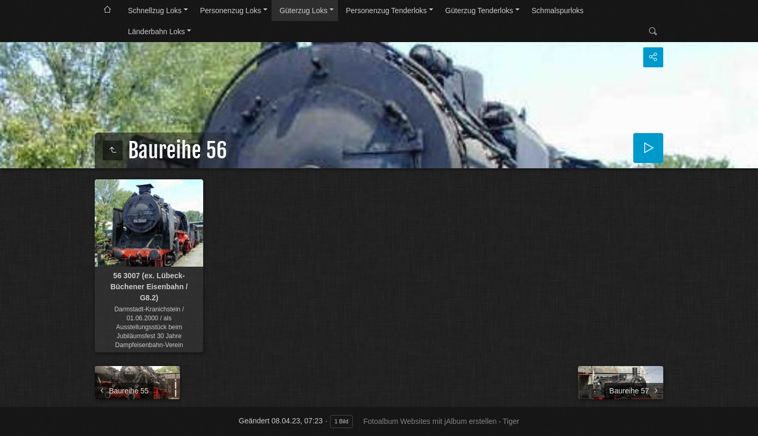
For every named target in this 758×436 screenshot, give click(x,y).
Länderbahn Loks (156, 31)
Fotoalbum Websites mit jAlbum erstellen (429, 421)
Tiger (511, 421)
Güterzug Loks (303, 10)
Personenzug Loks (230, 10)
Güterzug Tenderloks (479, 10)
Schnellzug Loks (155, 10)
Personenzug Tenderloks (386, 10)
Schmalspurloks (558, 10)
